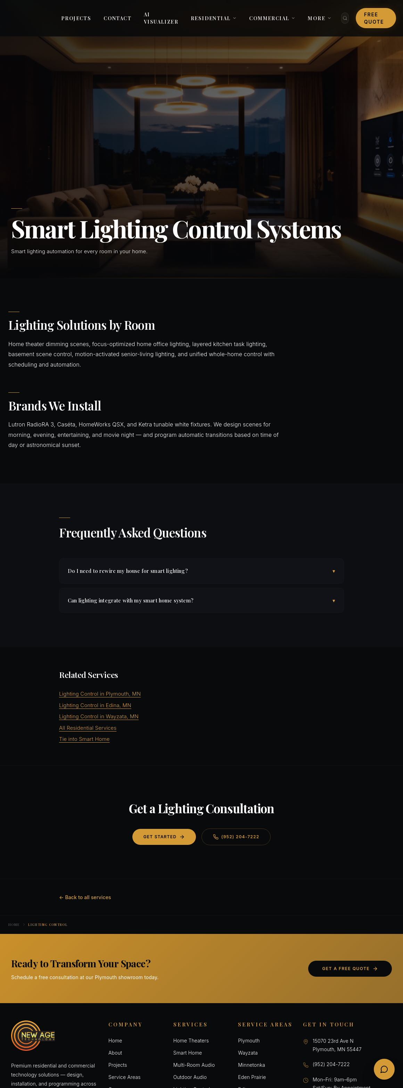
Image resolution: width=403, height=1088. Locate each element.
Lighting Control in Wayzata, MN (99, 716)
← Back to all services (85, 897)
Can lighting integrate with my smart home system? (201, 601)
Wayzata (247, 1053)
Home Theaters (191, 1040)
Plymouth (249, 1040)
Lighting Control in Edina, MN (95, 705)
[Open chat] (384, 1069)
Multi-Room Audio (194, 1065)
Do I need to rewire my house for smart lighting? (201, 571)
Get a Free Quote (350, 968)
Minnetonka (251, 1065)
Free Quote (374, 18)
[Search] (345, 18)
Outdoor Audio (190, 1077)
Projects (117, 1065)
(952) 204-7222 (236, 837)
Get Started (164, 837)
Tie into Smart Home (84, 739)
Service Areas (124, 1077)
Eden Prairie (252, 1077)
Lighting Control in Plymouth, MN (100, 693)
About (115, 1053)
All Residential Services (87, 728)
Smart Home (187, 1053)
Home (14, 924)
